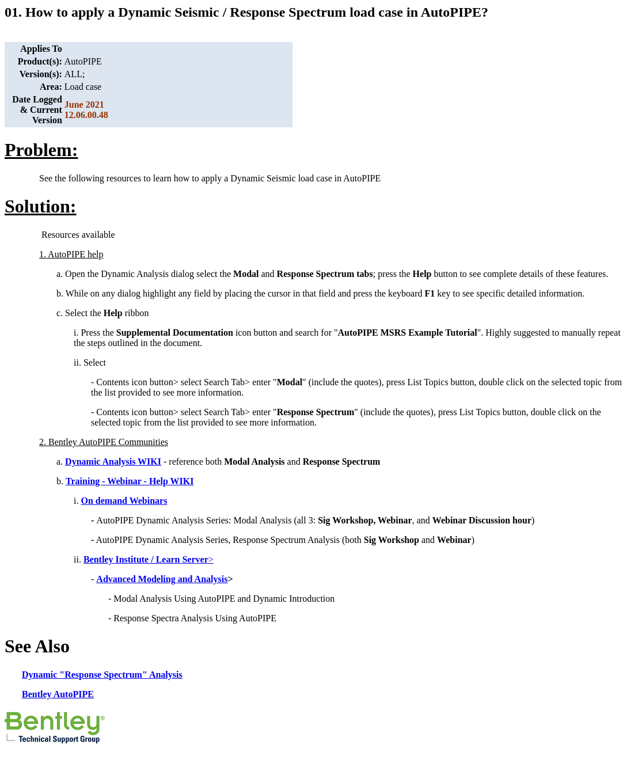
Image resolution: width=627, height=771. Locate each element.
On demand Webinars (124, 501)
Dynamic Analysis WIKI (113, 461)
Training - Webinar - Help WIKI (129, 481)
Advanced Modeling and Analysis (161, 579)
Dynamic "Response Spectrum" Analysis (102, 674)
